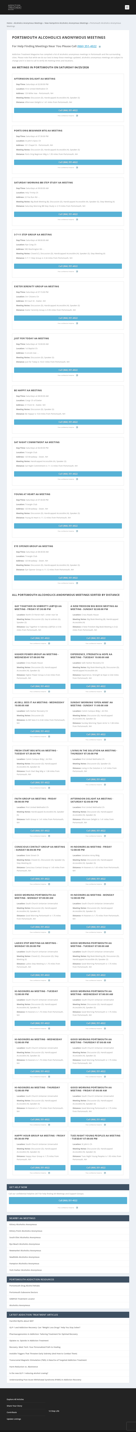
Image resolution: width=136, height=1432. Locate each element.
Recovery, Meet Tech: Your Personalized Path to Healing (34, 1343)
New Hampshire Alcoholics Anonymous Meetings (66, 19)
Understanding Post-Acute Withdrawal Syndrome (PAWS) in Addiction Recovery (45, 1375)
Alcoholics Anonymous (19, 1301)
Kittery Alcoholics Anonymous (23, 1220)
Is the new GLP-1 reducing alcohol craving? (28, 1369)
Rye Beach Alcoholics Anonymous (24, 1240)
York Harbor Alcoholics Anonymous (25, 1266)
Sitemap (114, 1429)
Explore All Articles (15, 1395)
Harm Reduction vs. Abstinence (23, 1362)
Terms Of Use (103, 1429)
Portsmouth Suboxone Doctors (23, 1288)
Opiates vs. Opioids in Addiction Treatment (29, 1336)
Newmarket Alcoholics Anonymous (25, 1246)
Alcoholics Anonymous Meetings (28, 19)
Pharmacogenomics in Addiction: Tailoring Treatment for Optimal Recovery (43, 1330)
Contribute (12, 1408)
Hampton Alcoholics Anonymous (24, 1259)
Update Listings (14, 1414)
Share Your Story (14, 1401)
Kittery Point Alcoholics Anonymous (25, 1226)
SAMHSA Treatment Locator (22, 1294)
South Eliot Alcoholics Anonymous (25, 1233)
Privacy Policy (89, 1429)
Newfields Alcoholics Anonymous (24, 1253)
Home (9, 19)
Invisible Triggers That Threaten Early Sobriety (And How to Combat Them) (43, 1349)
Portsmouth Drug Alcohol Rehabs (24, 1281)
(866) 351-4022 (87, 42)
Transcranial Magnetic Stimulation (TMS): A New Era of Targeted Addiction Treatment (48, 1356)
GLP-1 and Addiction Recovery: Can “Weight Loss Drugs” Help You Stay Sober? (44, 1323)
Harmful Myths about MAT (21, 1316)
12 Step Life (54, 1406)
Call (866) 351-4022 (68, 106)
